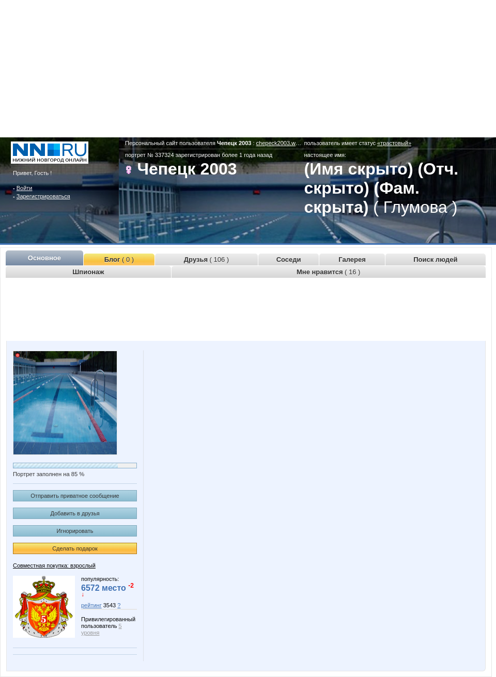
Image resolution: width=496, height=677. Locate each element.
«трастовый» (394, 143)
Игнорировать (75, 531)
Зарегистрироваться (43, 196)
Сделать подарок (75, 548)
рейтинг (91, 605)
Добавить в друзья (74, 513)
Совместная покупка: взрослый (54, 565)
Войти (25, 188)
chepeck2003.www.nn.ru (287, 143)
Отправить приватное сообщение (74, 496)
